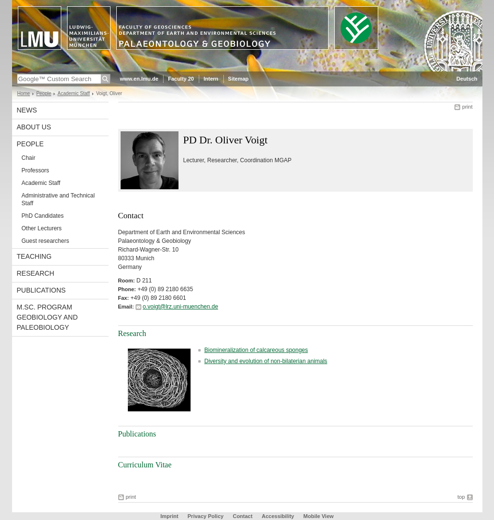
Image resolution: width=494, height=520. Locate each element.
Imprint (169, 516)
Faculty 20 (181, 79)
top (461, 497)
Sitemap (238, 79)
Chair (29, 158)
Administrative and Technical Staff (58, 199)
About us (34, 127)
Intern (211, 79)
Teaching (34, 256)
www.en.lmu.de (139, 79)
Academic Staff (73, 93)
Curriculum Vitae (145, 465)
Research (36, 273)
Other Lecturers (42, 228)
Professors (35, 170)
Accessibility (278, 516)
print (467, 107)
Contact (242, 516)
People (43, 93)
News (27, 110)
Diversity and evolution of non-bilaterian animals (266, 361)
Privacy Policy (206, 516)
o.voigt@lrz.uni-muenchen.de (180, 306)
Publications (41, 290)
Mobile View (318, 516)
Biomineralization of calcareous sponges (256, 350)
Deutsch (466, 79)
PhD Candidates (43, 215)
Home (23, 93)
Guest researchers (45, 241)
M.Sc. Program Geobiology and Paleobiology (47, 317)
